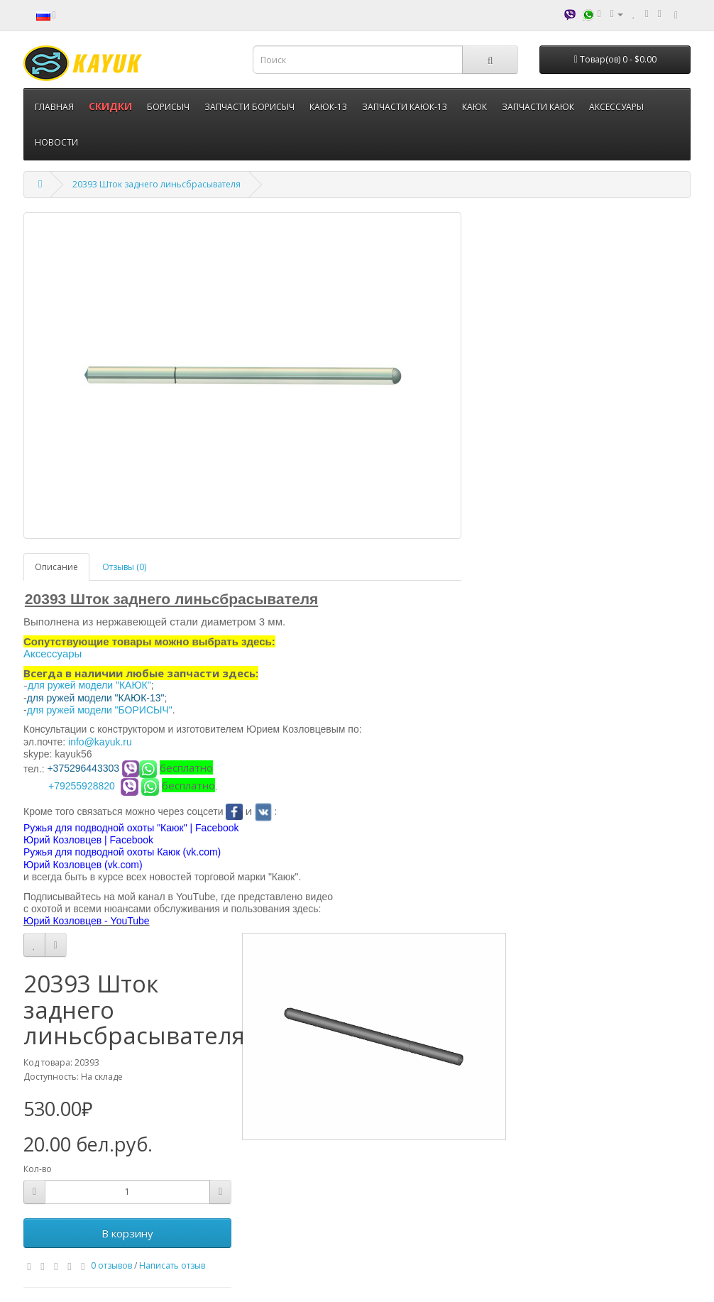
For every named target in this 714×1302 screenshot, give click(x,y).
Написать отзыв (172, 1265)
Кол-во (37, 1169)
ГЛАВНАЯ (54, 107)
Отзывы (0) (124, 567)
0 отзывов (111, 1265)
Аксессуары (52, 653)
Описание (56, 567)
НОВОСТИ (56, 142)
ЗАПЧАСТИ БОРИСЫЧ (249, 107)
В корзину (127, 1233)
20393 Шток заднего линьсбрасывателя (156, 184)
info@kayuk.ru (100, 742)
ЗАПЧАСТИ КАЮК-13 (404, 107)
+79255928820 (81, 786)
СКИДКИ (110, 106)
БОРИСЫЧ (168, 107)
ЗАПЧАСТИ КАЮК (538, 107)
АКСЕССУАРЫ (616, 107)
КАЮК (474, 107)
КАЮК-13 (328, 107)
